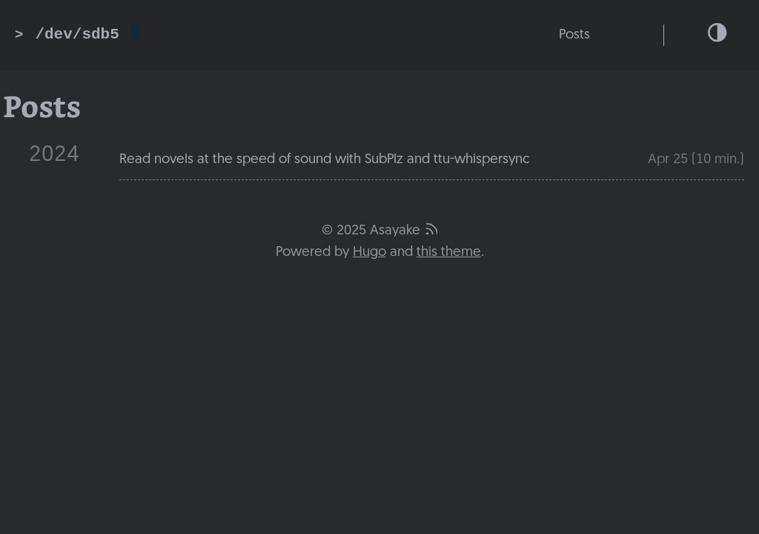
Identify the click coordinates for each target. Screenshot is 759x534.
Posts (574, 35)
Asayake (395, 231)
